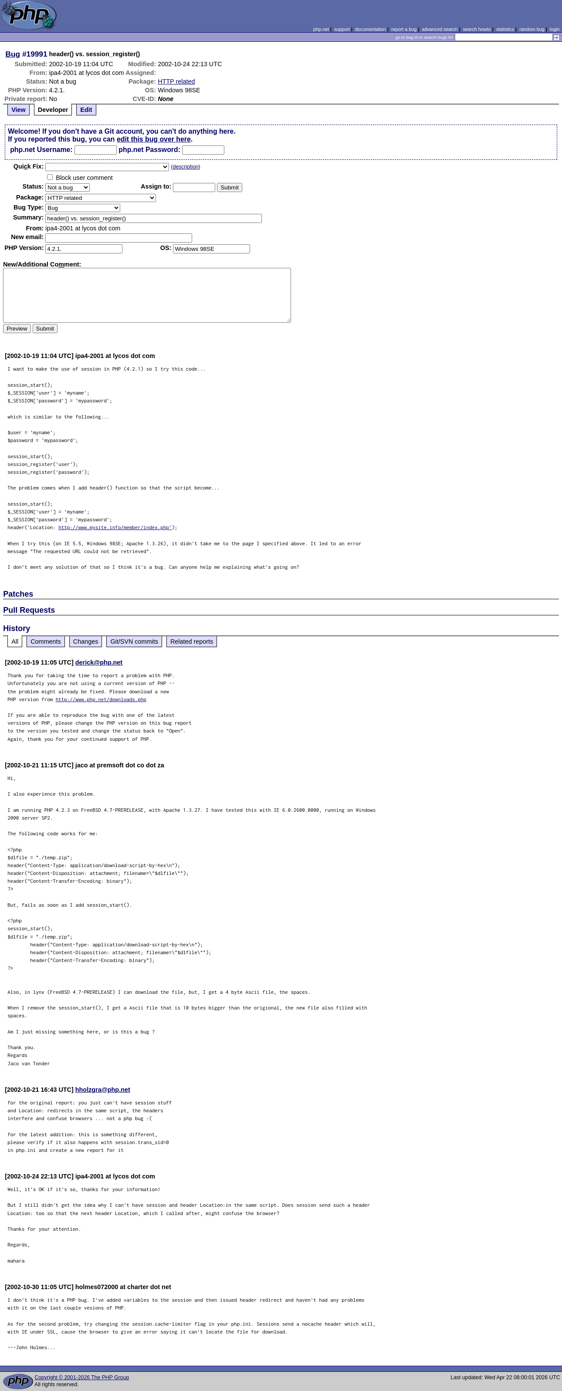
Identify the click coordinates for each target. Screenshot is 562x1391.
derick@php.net (98, 662)
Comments (45, 641)
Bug (13, 54)
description (185, 167)
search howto (477, 29)
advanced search (439, 29)
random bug (532, 29)
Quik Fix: (29, 166)
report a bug (403, 29)
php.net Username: (41, 149)
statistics (505, 29)
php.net (321, 29)
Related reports (191, 641)
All (14, 641)
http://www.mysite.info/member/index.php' (115, 527)
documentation (370, 29)
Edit (86, 109)
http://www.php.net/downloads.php (101, 699)
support (342, 29)
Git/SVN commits (134, 641)
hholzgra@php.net (102, 1089)
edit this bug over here (154, 139)
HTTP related (176, 81)
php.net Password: (149, 149)
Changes (85, 641)
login (555, 29)
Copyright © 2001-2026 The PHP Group (81, 1377)
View (18, 109)
